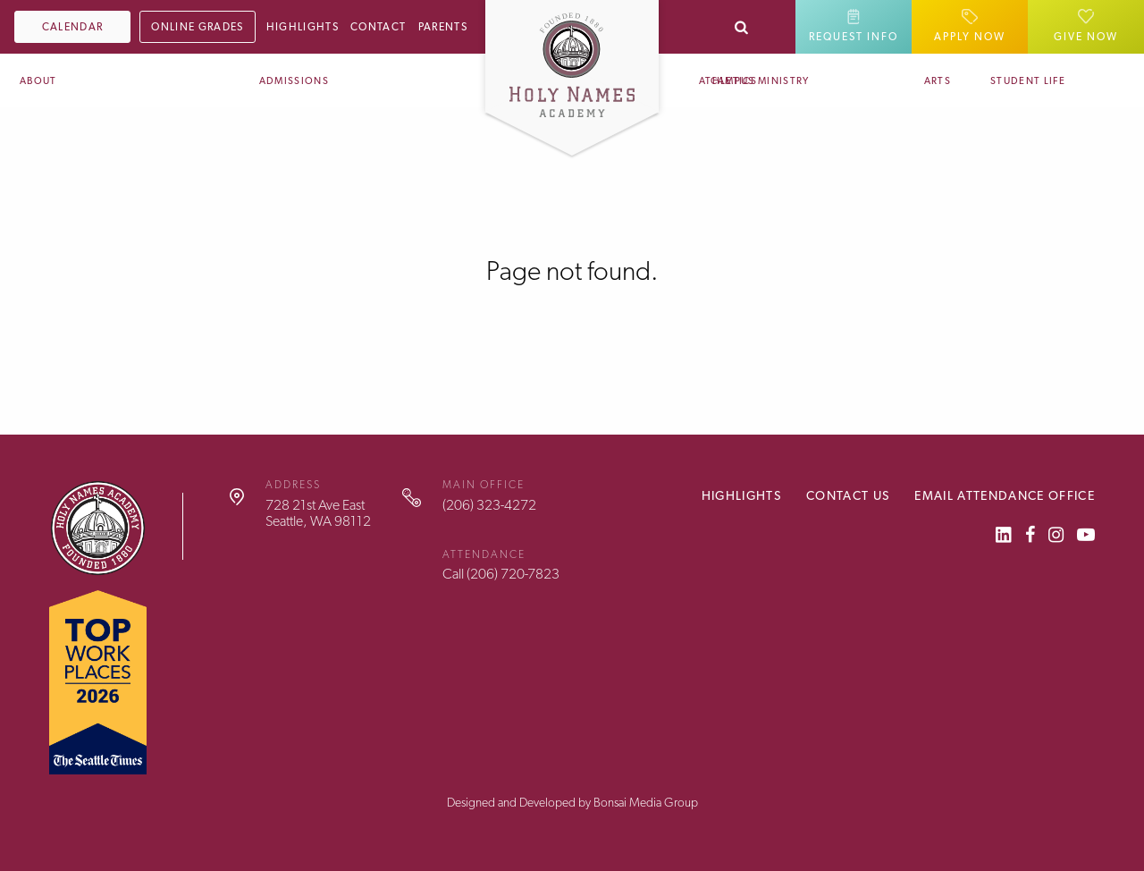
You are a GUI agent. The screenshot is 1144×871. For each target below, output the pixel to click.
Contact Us (847, 495)
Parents (442, 27)
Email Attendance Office (1004, 495)
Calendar (73, 27)
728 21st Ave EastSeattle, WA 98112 (318, 512)
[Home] (572, 57)
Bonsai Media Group (645, 802)
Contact (378, 27)
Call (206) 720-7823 (500, 573)
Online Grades (197, 27)
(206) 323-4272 (489, 504)
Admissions (294, 81)
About (38, 81)
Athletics (728, 81)
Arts (937, 81)
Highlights (302, 27)
